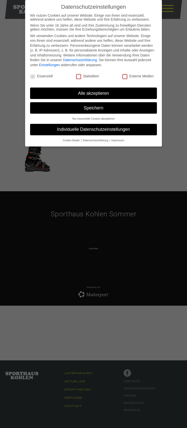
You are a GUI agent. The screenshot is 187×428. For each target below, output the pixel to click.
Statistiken (87, 76)
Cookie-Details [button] (71, 140)
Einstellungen (49, 65)
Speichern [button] (93, 107)
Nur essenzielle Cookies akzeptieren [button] (93, 118)
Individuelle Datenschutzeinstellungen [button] (93, 129)
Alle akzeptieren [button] (93, 93)
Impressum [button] (117, 140)
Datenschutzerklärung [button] (96, 140)
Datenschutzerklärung (80, 60)
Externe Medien (138, 76)
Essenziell (41, 76)
